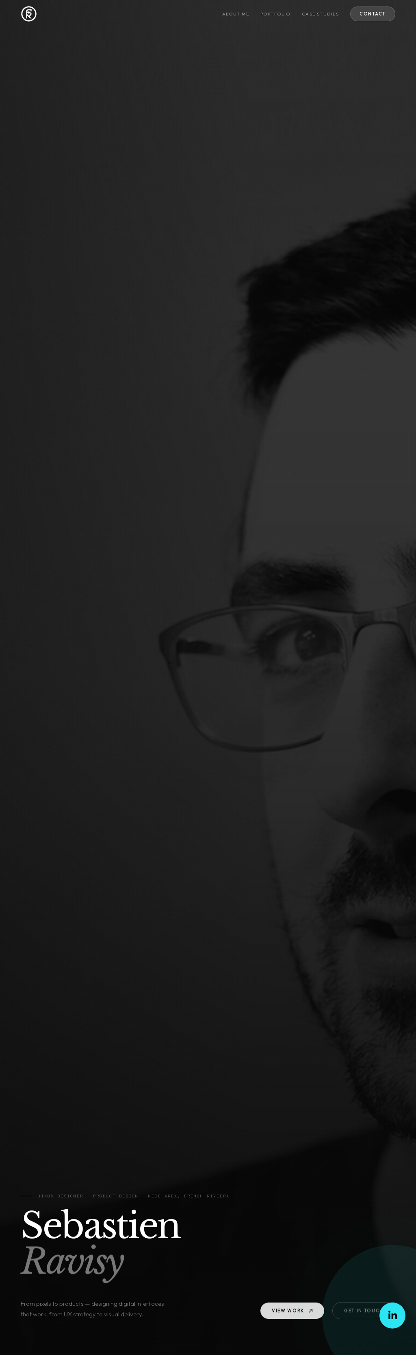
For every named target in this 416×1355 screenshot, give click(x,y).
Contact (373, 14)
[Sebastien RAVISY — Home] (29, 14)
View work (292, 1312)
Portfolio (275, 14)
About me (235, 14)
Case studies (320, 14)
